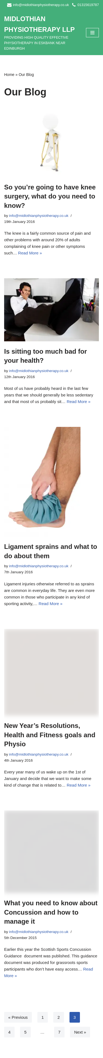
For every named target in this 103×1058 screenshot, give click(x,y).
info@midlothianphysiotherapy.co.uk (41, 5)
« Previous (18, 1017)
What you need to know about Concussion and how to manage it (51, 912)
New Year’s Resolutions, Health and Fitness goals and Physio (49, 735)
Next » (80, 1032)
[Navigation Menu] (92, 32)
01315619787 (88, 5)
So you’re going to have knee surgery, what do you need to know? (50, 196)
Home (9, 74)
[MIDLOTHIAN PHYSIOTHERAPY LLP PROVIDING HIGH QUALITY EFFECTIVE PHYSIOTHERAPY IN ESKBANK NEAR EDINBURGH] (41, 32)
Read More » (30, 253)
